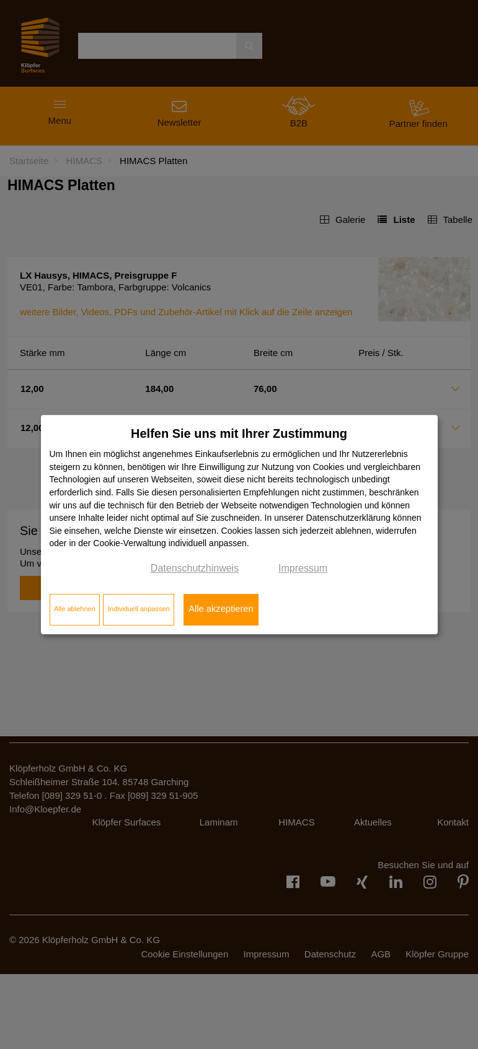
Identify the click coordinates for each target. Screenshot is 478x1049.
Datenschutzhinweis (195, 568)
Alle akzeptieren (220, 609)
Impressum (302, 568)
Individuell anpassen (139, 609)
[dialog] (239, 524)
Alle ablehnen (74, 609)
